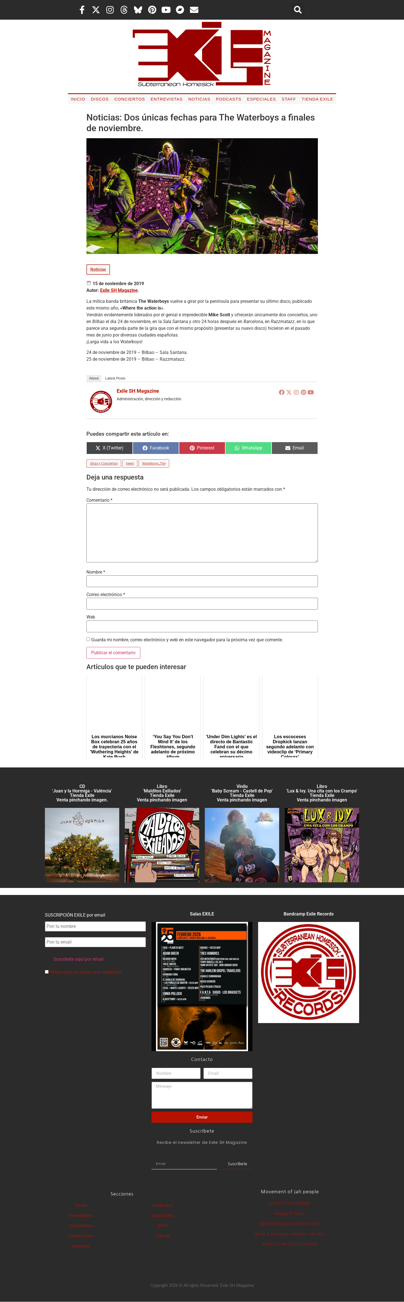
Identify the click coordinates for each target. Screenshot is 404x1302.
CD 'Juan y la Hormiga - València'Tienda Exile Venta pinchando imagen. (82, 793)
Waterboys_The (154, 463)
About (94, 378)
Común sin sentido (290, 1203)
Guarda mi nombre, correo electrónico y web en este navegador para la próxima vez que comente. (187, 640)
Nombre (95, 572)
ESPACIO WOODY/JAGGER (290, 1244)
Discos (100, 99)
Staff (289, 99)
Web (90, 617)
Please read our (83, 972)
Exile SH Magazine (119, 290)
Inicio (78, 99)
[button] (298, 10)
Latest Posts (115, 378)
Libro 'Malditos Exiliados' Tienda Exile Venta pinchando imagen (162, 793)
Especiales (261, 99)
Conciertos (129, 99)
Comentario (99, 500)
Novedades (81, 1215)
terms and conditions (101, 972)
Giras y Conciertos (104, 463)
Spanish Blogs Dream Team (290, 1223)
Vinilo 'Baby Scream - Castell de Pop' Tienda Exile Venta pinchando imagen (242, 793)
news (130, 463)
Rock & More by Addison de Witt (290, 1234)
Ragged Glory (290, 1213)
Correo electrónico (105, 594)
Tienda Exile (317, 99)
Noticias (199, 99)
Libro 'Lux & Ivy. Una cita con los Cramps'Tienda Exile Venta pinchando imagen (321, 793)
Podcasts (229, 99)
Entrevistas (167, 99)
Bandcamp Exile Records (309, 914)
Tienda (163, 1236)
